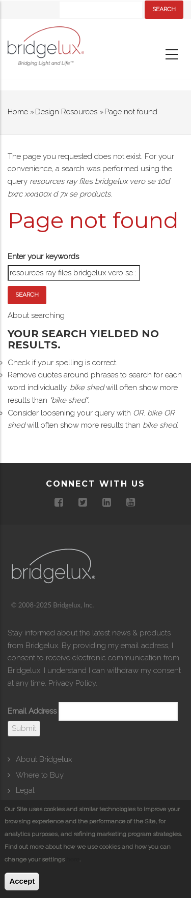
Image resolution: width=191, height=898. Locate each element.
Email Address (32, 711)
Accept (22, 881)
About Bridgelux (44, 759)
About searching (36, 315)
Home (18, 111)
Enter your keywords (43, 256)
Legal (25, 790)
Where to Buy (40, 775)
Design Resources (66, 111)
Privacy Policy (72, 683)
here (72, 859)
